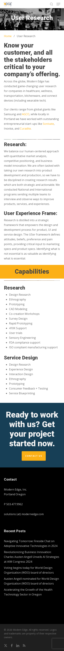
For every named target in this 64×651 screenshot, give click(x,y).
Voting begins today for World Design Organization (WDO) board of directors (29, 570)
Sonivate (48, 124)
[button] (58, 4)
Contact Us (33, 455)
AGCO (25, 114)
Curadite (25, 128)
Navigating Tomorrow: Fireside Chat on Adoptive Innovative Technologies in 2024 (30, 543)
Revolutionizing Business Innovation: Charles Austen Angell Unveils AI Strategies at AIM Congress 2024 (31, 556)
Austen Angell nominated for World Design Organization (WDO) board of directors (31, 581)
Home (8, 36)
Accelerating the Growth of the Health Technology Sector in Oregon (28, 592)
